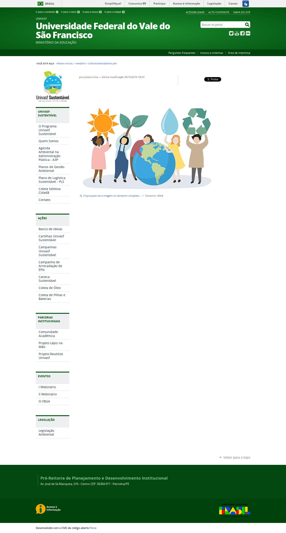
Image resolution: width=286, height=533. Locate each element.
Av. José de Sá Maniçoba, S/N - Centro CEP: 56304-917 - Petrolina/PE (84, 484)
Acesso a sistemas (211, 53)
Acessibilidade (195, 12)
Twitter (231, 33)
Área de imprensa (239, 53)
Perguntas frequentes (182, 53)
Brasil (50, 4)
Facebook (242, 33)
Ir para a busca (92, 12)
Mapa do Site (241, 12)
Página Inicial (65, 63)
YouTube (237, 33)
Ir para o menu (70, 12)
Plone (93, 528)
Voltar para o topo (236, 457)
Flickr (248, 33)
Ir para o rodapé (115, 12)
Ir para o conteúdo (47, 12)
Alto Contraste (218, 12)
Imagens (80, 63)
